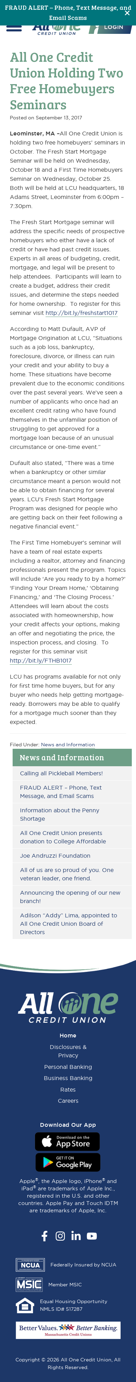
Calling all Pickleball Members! (61, 773)
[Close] (127, 12)
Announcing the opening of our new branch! (70, 896)
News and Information (62, 757)
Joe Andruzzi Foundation (55, 855)
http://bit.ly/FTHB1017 (41, 660)
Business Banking (68, 1078)
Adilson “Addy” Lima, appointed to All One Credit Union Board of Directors (68, 923)
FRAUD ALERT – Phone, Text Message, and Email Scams (61, 791)
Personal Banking (68, 1067)
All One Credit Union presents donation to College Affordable (63, 837)
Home (68, 1035)
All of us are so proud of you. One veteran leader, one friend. (67, 874)
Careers (68, 1101)
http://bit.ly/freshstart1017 (82, 313)
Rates (68, 1089)
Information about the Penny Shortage (59, 814)
